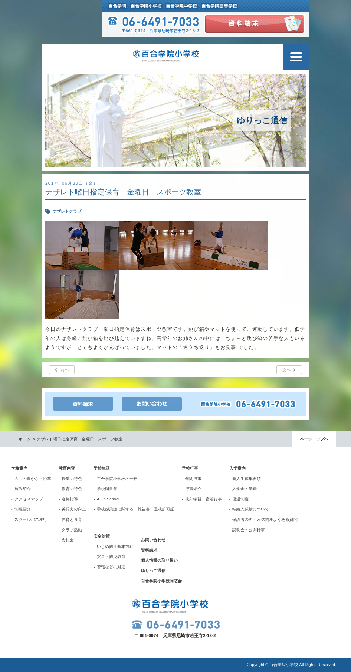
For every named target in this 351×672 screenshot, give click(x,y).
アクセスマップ (28, 499)
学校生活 (102, 468)
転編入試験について (250, 509)
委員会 (68, 540)
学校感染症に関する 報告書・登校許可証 (135, 509)
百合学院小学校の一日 (117, 478)
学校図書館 (107, 488)
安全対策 (102, 536)
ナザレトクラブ (67, 211)
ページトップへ (314, 439)
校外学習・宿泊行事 (203, 499)
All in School (108, 499)
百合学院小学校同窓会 (161, 581)
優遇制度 (240, 499)
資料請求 (149, 550)
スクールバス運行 (30, 519)
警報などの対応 (111, 567)
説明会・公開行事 (248, 530)
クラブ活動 (72, 530)
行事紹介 (193, 488)
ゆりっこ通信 (153, 570)
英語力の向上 (74, 509)
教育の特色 (72, 488)
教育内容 (67, 468)
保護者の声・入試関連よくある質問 (265, 519)
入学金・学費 (244, 488)
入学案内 (237, 468)
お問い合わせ (153, 540)
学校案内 (19, 468)
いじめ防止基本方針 (115, 546)
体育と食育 (72, 519)
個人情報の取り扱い (159, 560)
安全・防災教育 (111, 556)
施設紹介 (22, 488)
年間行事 (193, 478)
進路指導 (70, 499)
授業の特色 (72, 478)
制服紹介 (22, 509)
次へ (286, 369)
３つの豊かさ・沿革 (32, 478)
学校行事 (190, 468)
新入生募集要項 (246, 478)
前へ (64, 369)
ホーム (25, 439)
